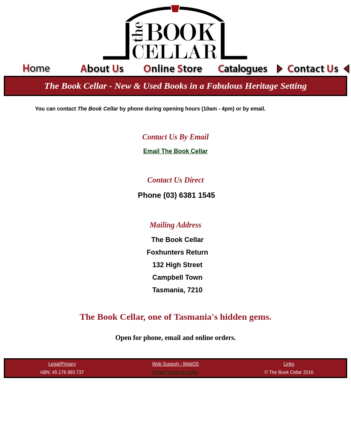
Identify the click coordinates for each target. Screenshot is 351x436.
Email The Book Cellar (175, 151)
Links (288, 364)
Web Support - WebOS (175, 364)
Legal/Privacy (62, 364)
